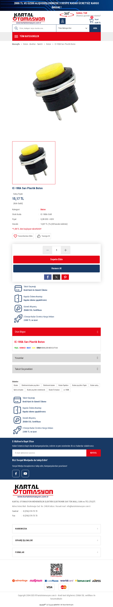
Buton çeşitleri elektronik (36, 390)
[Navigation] (56, 36)
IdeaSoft (42, 605)
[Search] (34, 28)
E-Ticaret (50, 605)
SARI (33, 348)
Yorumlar (19, 358)
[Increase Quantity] (65, 250)
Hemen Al (56, 268)
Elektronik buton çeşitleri (31, 385)
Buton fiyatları (64, 385)
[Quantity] (56, 250)
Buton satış (94, 385)
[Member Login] (63, 21)
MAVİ (29, 348)
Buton (43, 209)
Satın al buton (18, 390)
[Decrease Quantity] (47, 250)
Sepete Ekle (56, 259)
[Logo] (28, 18)
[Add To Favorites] (23, 236)
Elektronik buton (49, 385)
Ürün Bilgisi (20, 331)
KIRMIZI (23, 348)
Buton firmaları (54, 390)
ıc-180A (66, 390)
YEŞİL (16, 348)
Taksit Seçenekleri (24, 369)
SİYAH (39, 348)
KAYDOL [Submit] (93, 453)
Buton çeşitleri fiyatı (79, 385)
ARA (95, 28)
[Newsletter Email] (56, 453)
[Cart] (95, 21)
